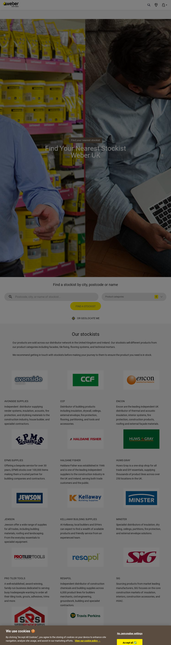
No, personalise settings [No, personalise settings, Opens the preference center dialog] (129, 636)
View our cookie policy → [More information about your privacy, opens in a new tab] (87, 643)
